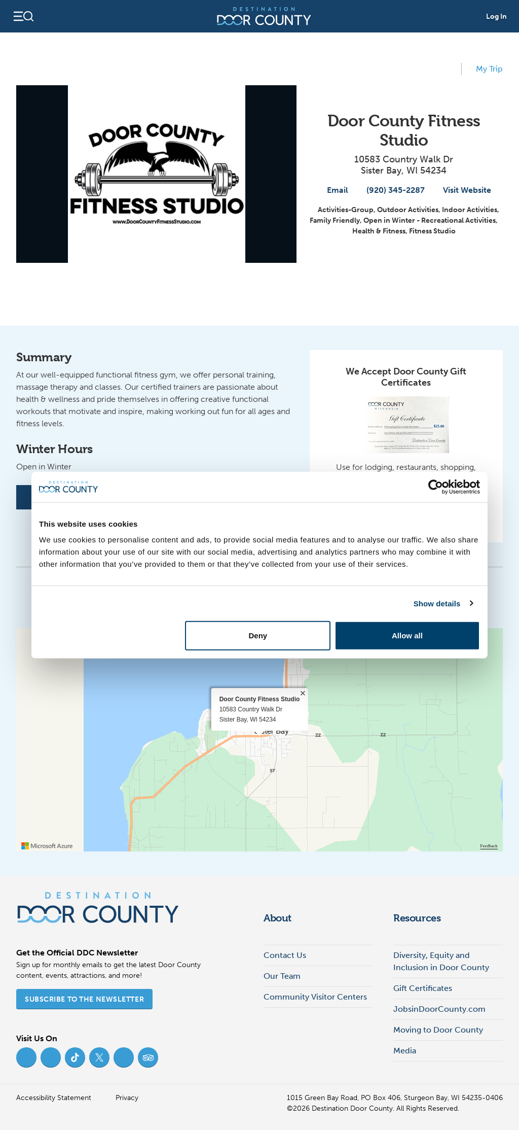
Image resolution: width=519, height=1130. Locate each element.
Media (404, 1050)
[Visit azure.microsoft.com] (47, 845)
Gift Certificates (422, 988)
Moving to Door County (438, 1030)
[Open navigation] (23, 16)
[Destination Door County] (264, 16)
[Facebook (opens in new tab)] (26, 1057)
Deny (258, 635)
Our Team (282, 976)
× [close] (303, 693)
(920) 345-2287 (390, 190)
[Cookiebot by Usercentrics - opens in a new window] (435, 486)
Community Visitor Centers (315, 997)
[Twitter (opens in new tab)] (99, 1057)
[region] (259, 739)
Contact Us (285, 955)
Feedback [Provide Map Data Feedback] (489, 845)
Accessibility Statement (53, 1097)
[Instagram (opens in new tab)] (51, 1057)
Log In (496, 16)
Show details (437, 603)
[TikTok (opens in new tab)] (75, 1057)
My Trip (484, 68)
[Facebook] (28, 497)
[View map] (288, 286)
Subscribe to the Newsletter (84, 999)
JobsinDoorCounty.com (439, 1009)
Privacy (127, 1097)
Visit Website (462, 190)
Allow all (407, 635)
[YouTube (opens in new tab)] (124, 1057)
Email (332, 190)
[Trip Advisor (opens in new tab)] (148, 1057)
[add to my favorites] (449, 69)
